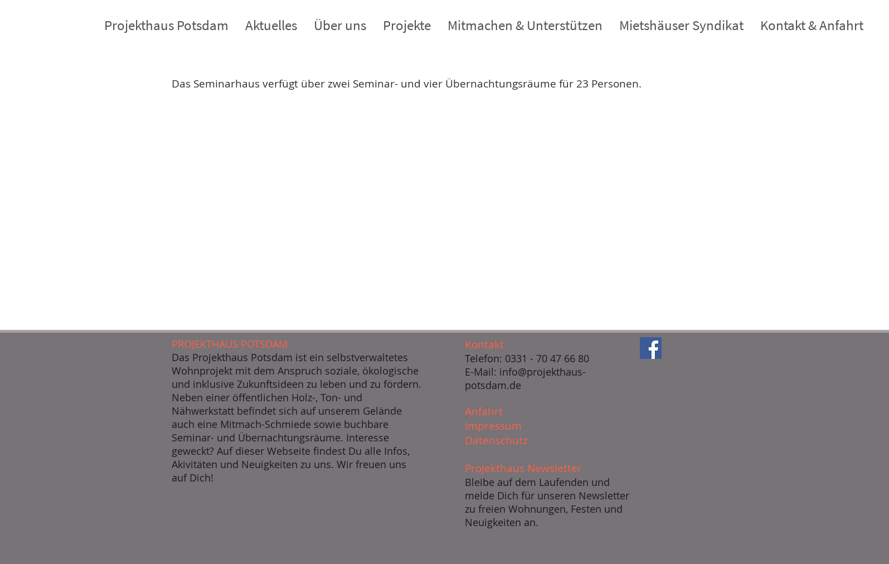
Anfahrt (484, 411)
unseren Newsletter (583, 495)
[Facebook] (651, 348)
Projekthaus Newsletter (523, 468)
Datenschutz (496, 440)
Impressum (493, 426)
